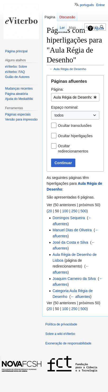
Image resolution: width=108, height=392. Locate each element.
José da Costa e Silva (70, 242)
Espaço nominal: (64, 107)
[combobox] (75, 97)
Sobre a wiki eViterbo (60, 334)
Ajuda (99, 28)
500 (83, 211)
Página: (57, 89)
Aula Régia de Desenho (69, 69)
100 (65, 211)
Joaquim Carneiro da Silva (74, 278)
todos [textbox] (59, 115)
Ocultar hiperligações (75, 136)
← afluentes (80, 296)
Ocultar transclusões (75, 125)
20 (50, 211)
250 (74, 211)
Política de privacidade (61, 324)
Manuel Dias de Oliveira (72, 230)
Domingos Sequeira (68, 218)
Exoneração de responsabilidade (68, 343)
